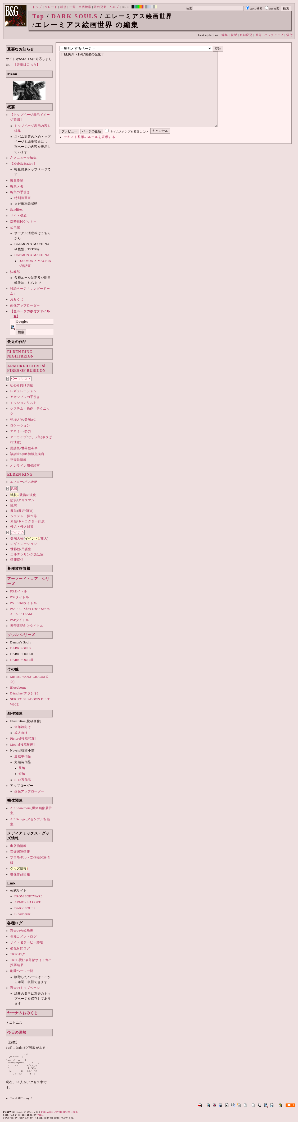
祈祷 (29, 511)
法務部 (15, 272)
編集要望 (16, 180)
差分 (258, 34)
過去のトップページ (25, 988)
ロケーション (20, 425)
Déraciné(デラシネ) (24, 693)
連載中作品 (22, 756)
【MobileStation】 (23, 163)
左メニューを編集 (23, 158)
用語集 (15, 448)
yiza (40, 1114)
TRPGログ (17, 954)
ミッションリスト (23, 403)
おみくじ (16, 299)
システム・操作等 (23, 516)
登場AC (30, 419)
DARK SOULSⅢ (22, 660)
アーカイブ (18, 437)
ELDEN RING (20, 474)
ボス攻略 (31, 482)
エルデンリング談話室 (26, 554)
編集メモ (16, 186)
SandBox (16, 209)
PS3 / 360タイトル (23, 603)
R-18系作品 (22, 780)
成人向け (21, 733)
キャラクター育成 (31, 521)
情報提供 (17, 560)
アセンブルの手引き (25, 397)
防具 (13, 500)
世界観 (15, 549)
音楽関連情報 (20, 852)
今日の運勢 (16, 1032)
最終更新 (100, 6)
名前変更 (246, 34)
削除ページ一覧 (21, 971)
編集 (225, 34)
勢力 (27, 431)
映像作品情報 (20, 874)
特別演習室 (22, 198)
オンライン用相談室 (25, 465)
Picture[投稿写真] (22, 738)
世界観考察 (29, 448)
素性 (13, 521)
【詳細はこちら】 (26, 64)
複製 (234, 34)
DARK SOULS (74, 16)
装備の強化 (28, 495)
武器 (14, 488)
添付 (289, 34)
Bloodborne (18, 687)
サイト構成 (18, 215)
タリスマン (26, 500)
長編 (22, 768)
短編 (22, 774)
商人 (43, 538)
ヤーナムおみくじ (22, 1013)
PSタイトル (18, 591)
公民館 (15, 227)
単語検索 (85, 6)
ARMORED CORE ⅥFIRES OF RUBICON (26, 368)
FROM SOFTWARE (28, 896)
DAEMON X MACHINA (31, 255)
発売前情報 (18, 460)
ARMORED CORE (27, 902)
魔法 (13, 511)
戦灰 (13, 505)
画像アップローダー (25, 305)
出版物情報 (18, 846)
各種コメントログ (23, 936)
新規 (63, 6)
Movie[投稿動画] (22, 745)
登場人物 (16, 419)
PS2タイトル (19, 597)
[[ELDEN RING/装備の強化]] (147, 97)
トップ (37, 6)
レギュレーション (23, 391)
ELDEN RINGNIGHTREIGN (20, 354)
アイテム (17, 532)
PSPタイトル (19, 620)
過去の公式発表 (21, 931)
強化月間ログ (20, 948)
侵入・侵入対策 (22, 526)
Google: (22, 321)
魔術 (21, 511)
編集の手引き (20, 192)
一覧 (72, 6)
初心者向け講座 (21, 385)
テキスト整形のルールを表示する (89, 153)
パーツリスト (21, 379)
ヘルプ (114, 6)
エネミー (16, 431)
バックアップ (273, 34)
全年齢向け (22, 727)
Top (38, 16)
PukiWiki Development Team (59, 1111)
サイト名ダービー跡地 (26, 942)
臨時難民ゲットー (23, 221)
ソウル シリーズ (21, 635)
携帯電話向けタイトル (26, 626)
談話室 (15, 454)
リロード (51, 6)
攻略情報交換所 (32, 454)
